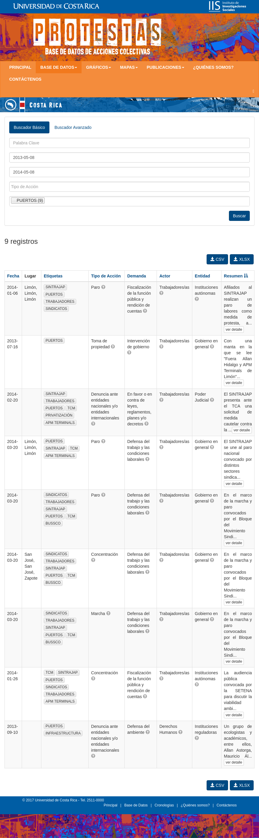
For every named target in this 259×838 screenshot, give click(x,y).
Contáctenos (25, 79)
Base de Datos (136, 805)
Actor (164, 276)
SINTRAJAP (55, 287)
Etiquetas (53, 276)
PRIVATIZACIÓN (59, 415)
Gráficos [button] (98, 67)
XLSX (242, 259)
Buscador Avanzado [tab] (72, 127)
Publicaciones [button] (165, 67)
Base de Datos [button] (58, 67)
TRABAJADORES (60, 301)
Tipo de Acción (106, 276)
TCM (71, 408)
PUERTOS (54, 294)
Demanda (136, 276)
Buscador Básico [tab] (29, 127)
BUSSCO (53, 523)
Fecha (13, 276)
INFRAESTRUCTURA (63, 733)
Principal (20, 67)
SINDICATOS (56, 309)
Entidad (202, 276)
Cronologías (164, 805)
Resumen (236, 276)
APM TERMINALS (60, 423)
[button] (103, 287)
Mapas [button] (129, 67)
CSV (217, 259)
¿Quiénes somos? (213, 67)
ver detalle (234, 329)
